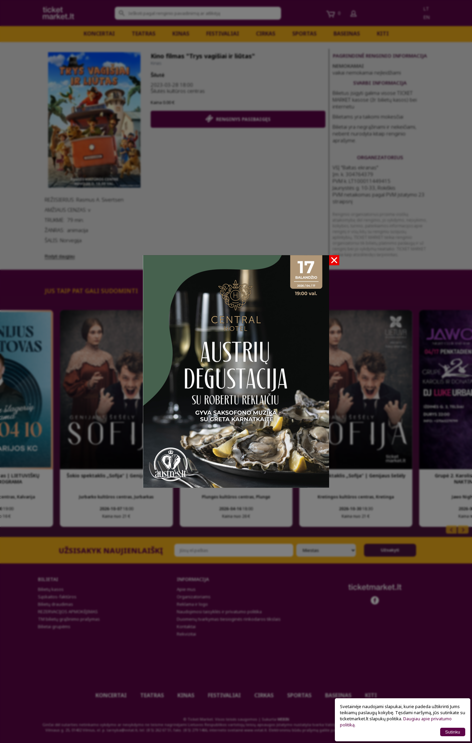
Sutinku (452, 732)
